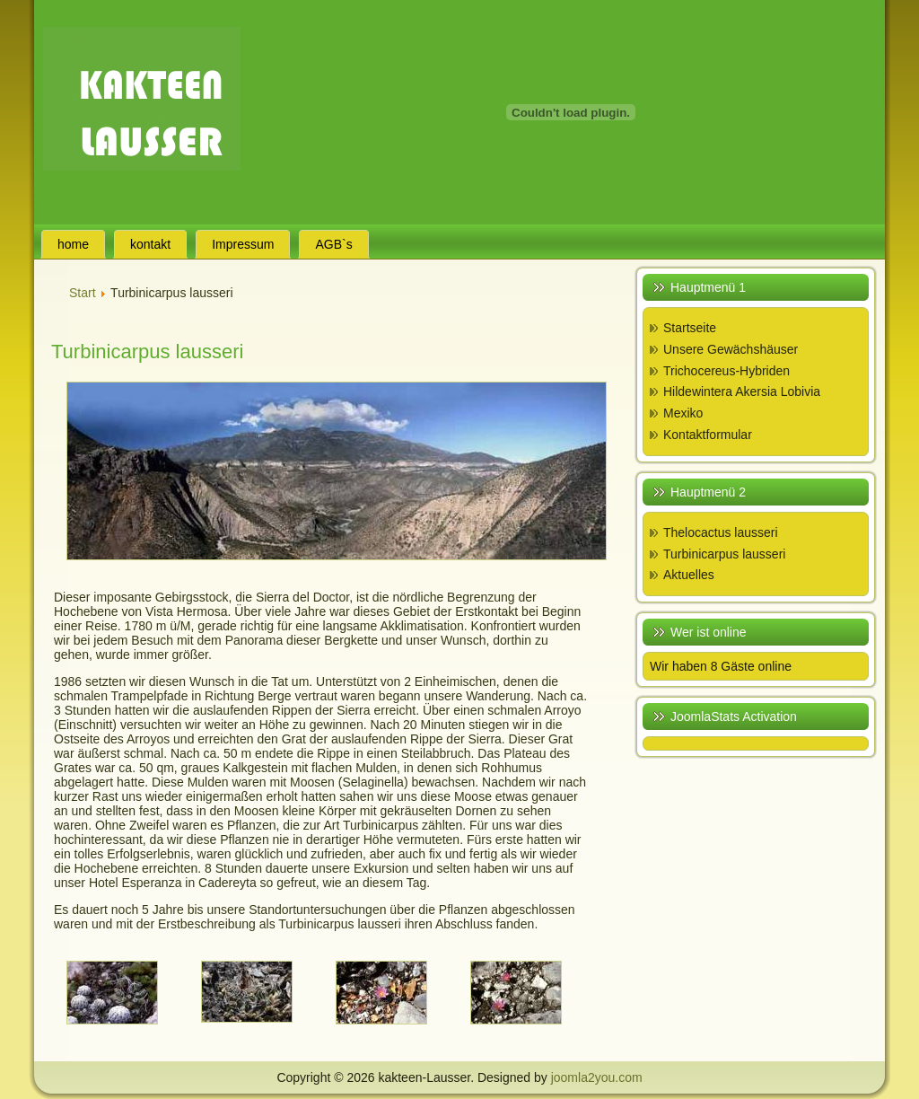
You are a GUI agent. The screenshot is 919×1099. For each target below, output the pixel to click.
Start (82, 293)
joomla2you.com (597, 1077)
